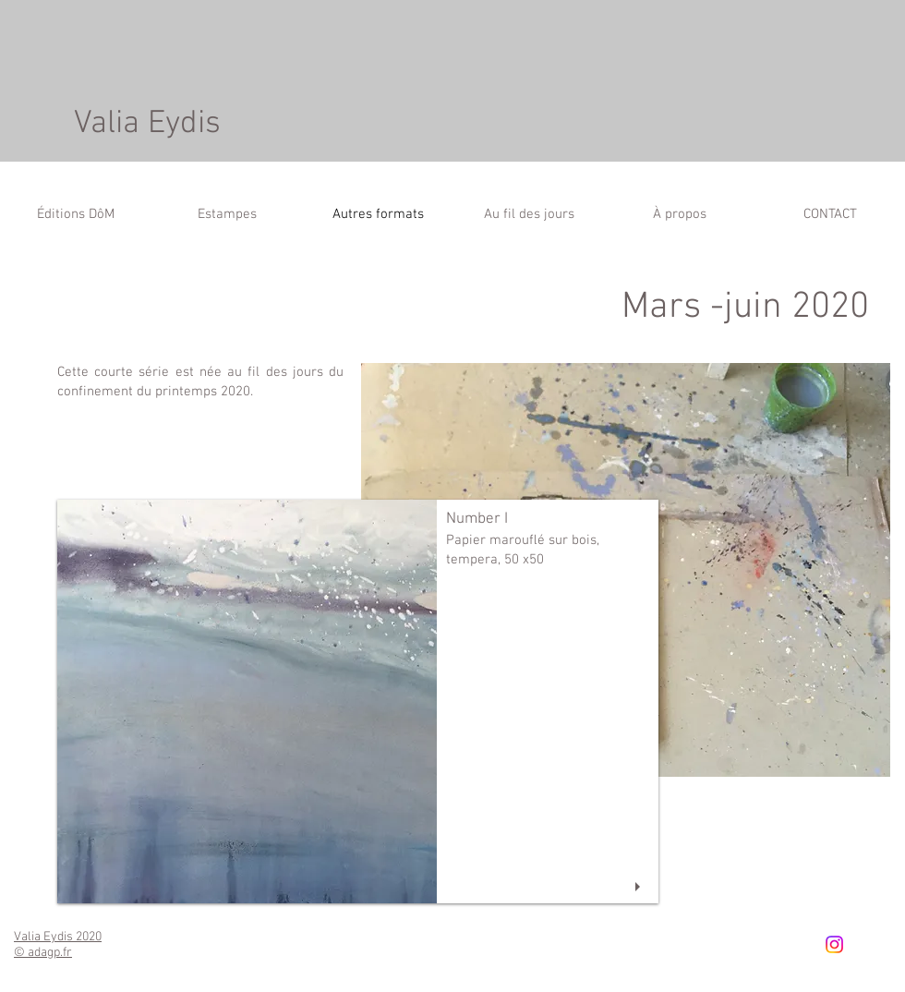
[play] (640, 887)
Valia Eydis (147, 123)
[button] (357, 701)
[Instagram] (834, 944)
